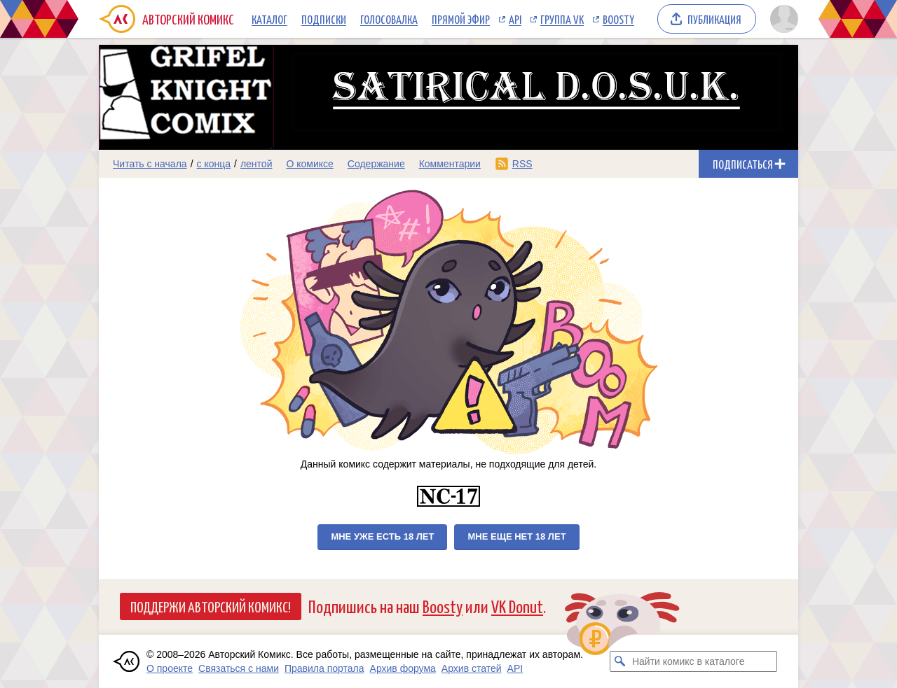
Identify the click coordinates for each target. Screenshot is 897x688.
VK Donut (517, 606)
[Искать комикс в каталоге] (620, 661)
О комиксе (309, 163)
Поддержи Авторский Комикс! (210, 606)
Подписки (323, 19)
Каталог (269, 19)
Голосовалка (389, 19)
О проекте (169, 668)
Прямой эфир (461, 19)
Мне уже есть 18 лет (382, 536)
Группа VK (562, 19)
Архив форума (403, 668)
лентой (256, 163)
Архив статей (471, 668)
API (515, 19)
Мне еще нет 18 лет (516, 536)
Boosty (618, 19)
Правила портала (324, 668)
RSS (522, 163)
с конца (214, 163)
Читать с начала (150, 163)
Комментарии (450, 163)
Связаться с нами (238, 668)
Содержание (376, 163)
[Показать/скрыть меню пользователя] (781, 19)
